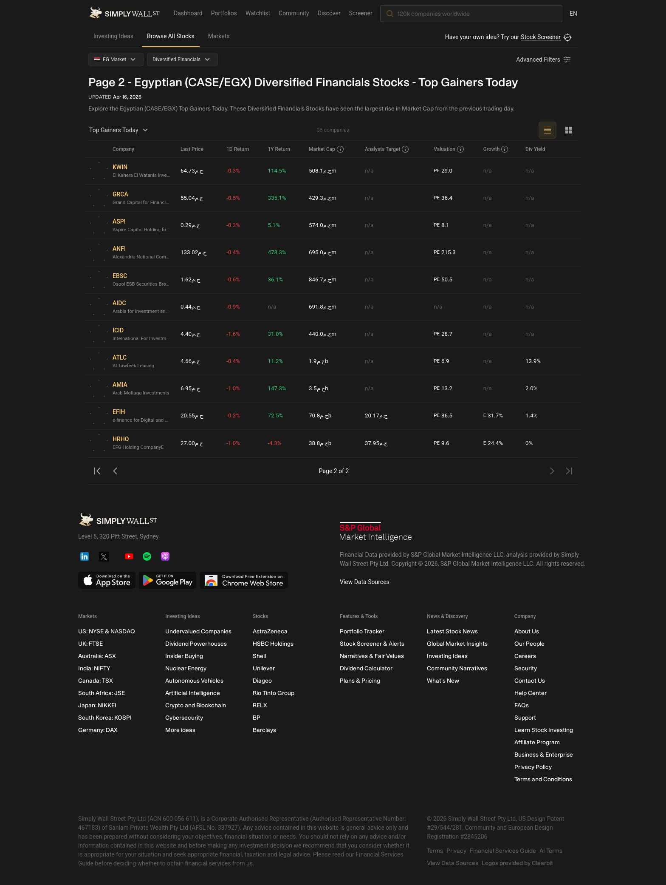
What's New (443, 680)
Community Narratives (457, 668)
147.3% (279, 388)
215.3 (446, 253)
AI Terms (550, 850)
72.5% (278, 415)
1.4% (532, 415)
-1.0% (236, 388)
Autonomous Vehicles (194, 680)
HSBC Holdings (273, 643)
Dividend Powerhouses (196, 643)
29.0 (444, 171)
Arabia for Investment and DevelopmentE (143, 312)
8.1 (443, 225)
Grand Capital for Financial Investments (143, 203)
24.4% (494, 444)
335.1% (279, 198)
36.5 (444, 416)
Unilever (264, 668)
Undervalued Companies (198, 631)
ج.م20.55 (193, 415)
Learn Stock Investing (543, 730)
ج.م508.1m (325, 170)
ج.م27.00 (193, 443)
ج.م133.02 (194, 252)
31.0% (278, 334)
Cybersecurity (184, 717)
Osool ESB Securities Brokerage (143, 284)
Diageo (262, 680)
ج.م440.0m (325, 334)
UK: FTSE (90, 643)
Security (525, 668)
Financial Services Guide (503, 850)
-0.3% (236, 170)
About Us (526, 631)
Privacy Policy (533, 767)
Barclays (264, 730)
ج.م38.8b (322, 443)
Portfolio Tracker (362, 631)
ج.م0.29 (191, 225)
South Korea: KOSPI (105, 717)
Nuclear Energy (185, 668)
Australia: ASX (97, 656)
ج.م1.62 (191, 279)
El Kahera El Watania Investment (143, 176)
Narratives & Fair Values (372, 656)
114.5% (279, 170)
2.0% (532, 388)
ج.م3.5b (320, 388)
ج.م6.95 (191, 388)
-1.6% (236, 334)
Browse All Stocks (171, 36)
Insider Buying (184, 656)
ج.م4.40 (191, 334)
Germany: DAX (98, 730)
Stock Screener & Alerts (372, 643)
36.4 (444, 198)
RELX (260, 705)
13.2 (444, 389)
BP (256, 717)
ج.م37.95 (378, 443)
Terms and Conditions (543, 779)
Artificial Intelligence (192, 693)
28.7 (444, 334)
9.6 (443, 444)
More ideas (180, 730)
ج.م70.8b (322, 415)
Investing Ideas (113, 36)
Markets (219, 36)
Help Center (530, 693)
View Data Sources (364, 582)
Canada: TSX (95, 680)
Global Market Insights (457, 643)
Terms (435, 850)
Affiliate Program (537, 742)
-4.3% (277, 443)
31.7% (494, 416)
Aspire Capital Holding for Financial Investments (143, 230)
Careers (525, 656)
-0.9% (236, 307)
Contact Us (529, 680)
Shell (259, 656)
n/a (370, 170)
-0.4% (236, 252)
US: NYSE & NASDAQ (106, 631)
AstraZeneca (270, 631)
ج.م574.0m (325, 225)
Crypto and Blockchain (195, 705)
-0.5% (236, 198)
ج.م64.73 (193, 170)
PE (437, 171)
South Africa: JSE (101, 693)
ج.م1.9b (320, 361)
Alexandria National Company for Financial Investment (143, 257)
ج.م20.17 (378, 415)
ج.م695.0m (325, 252)
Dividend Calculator (366, 668)
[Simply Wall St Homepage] (124, 13)
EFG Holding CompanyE (139, 448)
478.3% (279, 252)
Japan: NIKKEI (97, 705)
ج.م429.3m (325, 198)
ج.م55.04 (193, 198)
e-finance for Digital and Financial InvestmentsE (143, 420)
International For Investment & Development (143, 339)
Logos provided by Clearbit (517, 863)
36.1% (278, 279)
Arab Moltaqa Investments (142, 393)
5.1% (276, 225)
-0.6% (236, 279)
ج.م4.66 (191, 361)
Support (525, 717)
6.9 (443, 361)
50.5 (444, 280)
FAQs (521, 705)
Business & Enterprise (543, 754)
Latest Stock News (452, 631)
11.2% (278, 361)
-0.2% (236, 415)
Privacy (456, 850)
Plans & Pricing (360, 680)
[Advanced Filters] (544, 59)
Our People (529, 643)
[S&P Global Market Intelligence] (376, 533)
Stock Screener (541, 37)
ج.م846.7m (325, 279)
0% (529, 443)
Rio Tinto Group (273, 693)
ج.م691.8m (325, 307)
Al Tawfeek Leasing (134, 366)
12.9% (534, 361)
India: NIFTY (94, 668)
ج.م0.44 (191, 307)
